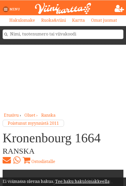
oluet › (31, 115)
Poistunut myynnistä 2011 (33, 123)
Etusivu (11, 115)
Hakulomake (22, 20)
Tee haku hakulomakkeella (82, 181)
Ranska (48, 115)
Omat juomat (104, 20)
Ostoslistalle (39, 160)
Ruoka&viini (53, 20)
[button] (12, 9)
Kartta (78, 20)
